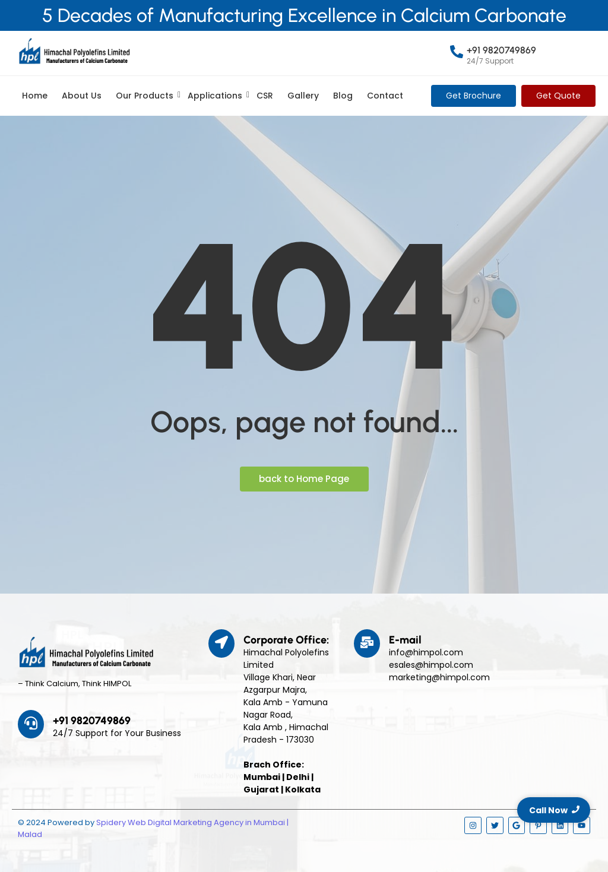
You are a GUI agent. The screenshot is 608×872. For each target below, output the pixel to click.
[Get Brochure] (473, 96)
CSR (264, 96)
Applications (217, 96)
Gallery (303, 96)
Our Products (147, 96)
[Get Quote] (558, 96)
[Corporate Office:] (221, 643)
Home (35, 96)
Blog (343, 96)
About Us (82, 96)
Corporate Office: (286, 639)
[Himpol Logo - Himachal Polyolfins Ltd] (74, 51)
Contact (385, 96)
